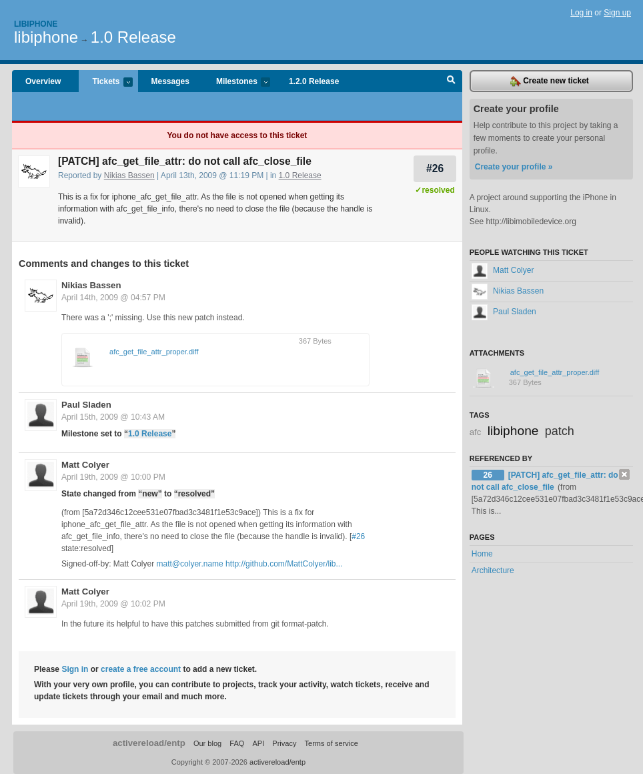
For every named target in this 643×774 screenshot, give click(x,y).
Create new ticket (549, 81)
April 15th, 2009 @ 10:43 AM (113, 417)
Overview (43, 81)
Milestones (236, 82)
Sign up (617, 12)
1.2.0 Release (314, 81)
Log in (581, 12)
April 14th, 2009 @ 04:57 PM (113, 297)
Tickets (105, 82)
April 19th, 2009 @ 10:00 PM (113, 477)
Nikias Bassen (129, 175)
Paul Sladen (86, 405)
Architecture (493, 570)
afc (476, 432)
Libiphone (35, 24)
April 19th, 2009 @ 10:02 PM (113, 604)
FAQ (236, 743)
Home (482, 553)
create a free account (141, 669)
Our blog (207, 743)
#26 (435, 168)
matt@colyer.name (190, 563)
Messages (170, 81)
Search (451, 81)
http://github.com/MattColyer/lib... (283, 563)
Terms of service (331, 743)
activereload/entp (149, 743)
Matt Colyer (85, 465)
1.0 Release (133, 37)
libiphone (46, 37)
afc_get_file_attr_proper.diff (154, 352)
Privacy (284, 743)
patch (559, 431)
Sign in (74, 669)
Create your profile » (514, 166)
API (258, 743)
